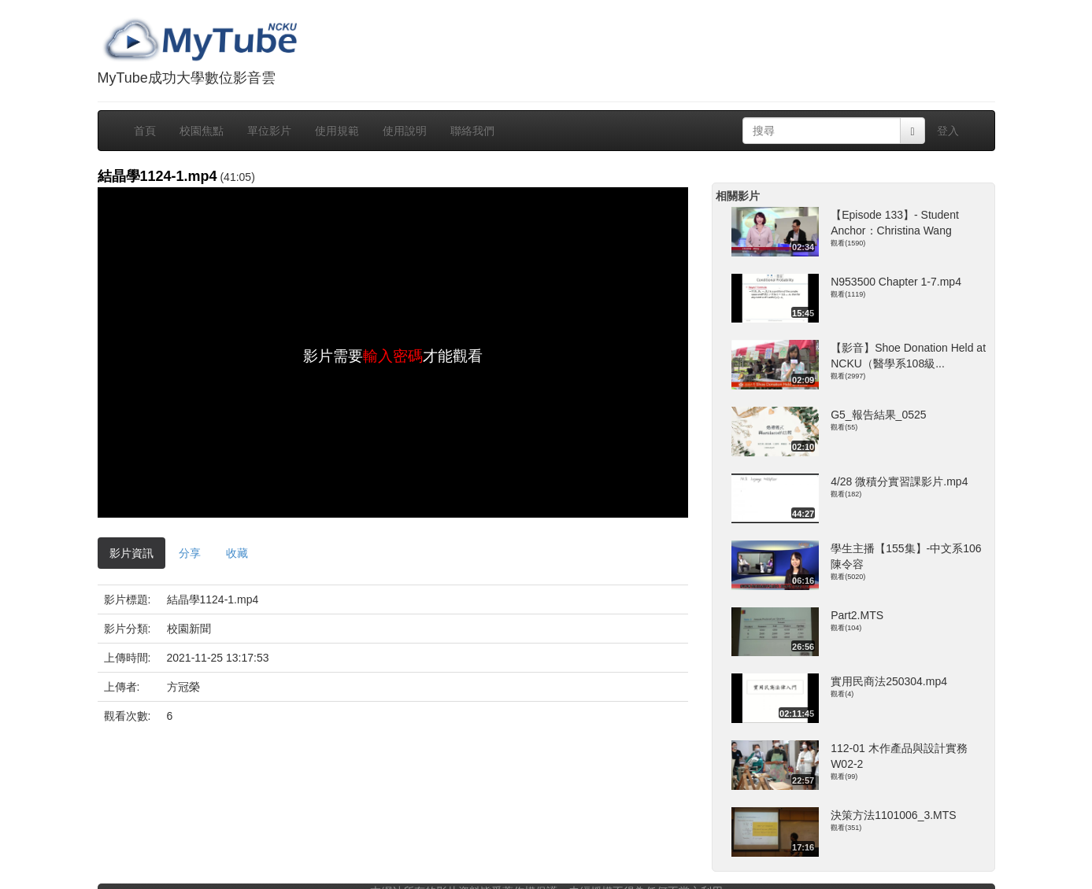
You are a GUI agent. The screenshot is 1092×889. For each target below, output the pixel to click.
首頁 (145, 130)
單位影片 (269, 130)
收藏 (237, 553)
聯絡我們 (472, 130)
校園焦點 (202, 130)
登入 (948, 130)
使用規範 (337, 130)
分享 (190, 553)
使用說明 (405, 130)
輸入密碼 (393, 356)
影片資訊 (131, 553)
